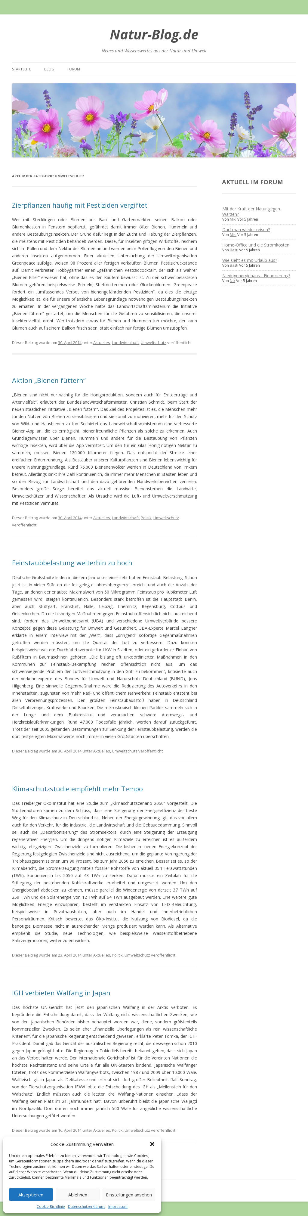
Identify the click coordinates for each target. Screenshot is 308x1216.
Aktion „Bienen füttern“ (49, 380)
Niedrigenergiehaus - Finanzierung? (256, 275)
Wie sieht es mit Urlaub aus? (249, 260)
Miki (233, 219)
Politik (146, 517)
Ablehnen (77, 1195)
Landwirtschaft (125, 342)
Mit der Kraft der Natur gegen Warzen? (251, 211)
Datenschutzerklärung (86, 1206)
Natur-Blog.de (154, 34)
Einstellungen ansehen (129, 1195)
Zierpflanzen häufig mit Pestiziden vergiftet (79, 204)
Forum (73, 69)
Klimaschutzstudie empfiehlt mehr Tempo (77, 788)
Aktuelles (101, 342)
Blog (49, 69)
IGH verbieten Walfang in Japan (61, 992)
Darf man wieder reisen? (246, 229)
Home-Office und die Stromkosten (255, 245)
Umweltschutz (153, 342)
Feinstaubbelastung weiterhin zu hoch (72, 562)
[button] (152, 1144)
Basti (234, 250)
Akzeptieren (30, 1195)
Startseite (21, 69)
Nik (232, 280)
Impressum (118, 1206)
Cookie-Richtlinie (51, 1206)
